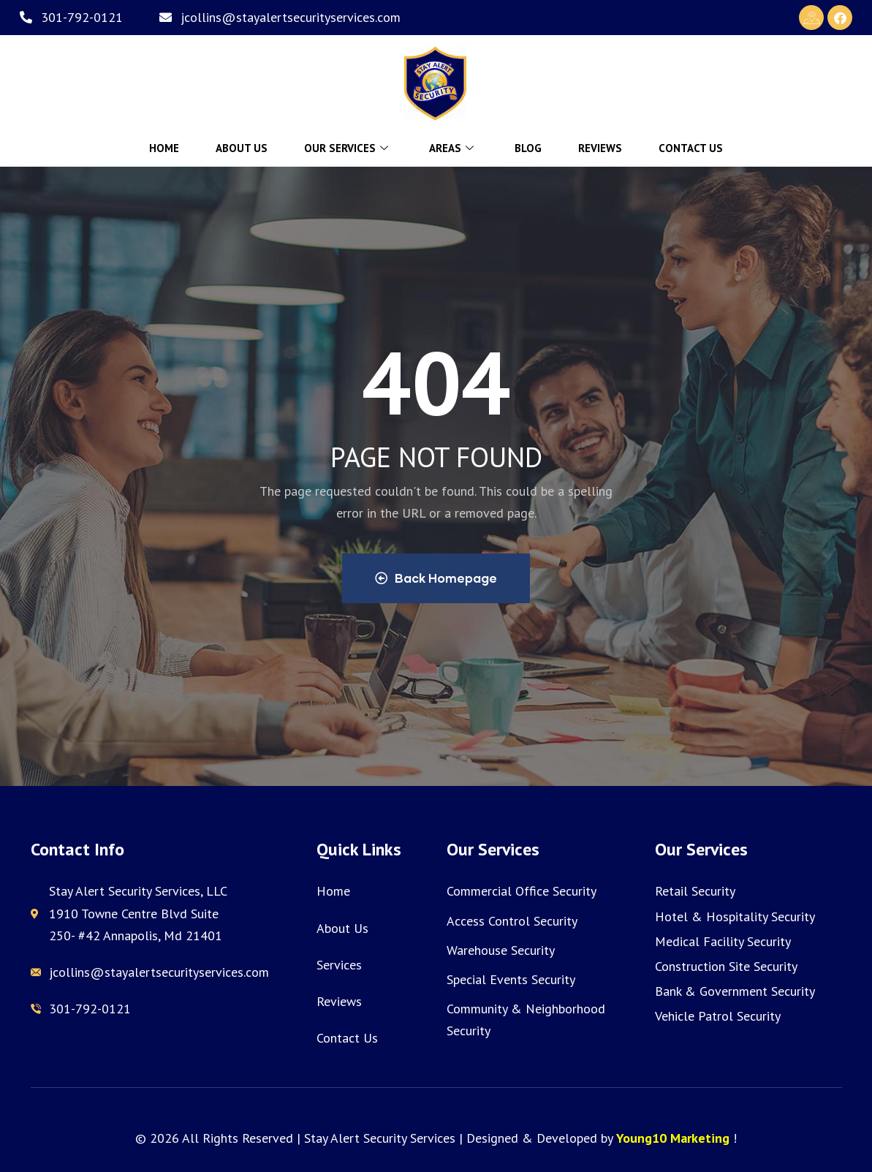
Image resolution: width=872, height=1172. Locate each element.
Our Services (346, 148)
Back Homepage (436, 578)
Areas (451, 148)
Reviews (600, 148)
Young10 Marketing (672, 1138)
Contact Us (691, 148)
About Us (242, 148)
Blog (528, 148)
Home (164, 148)
